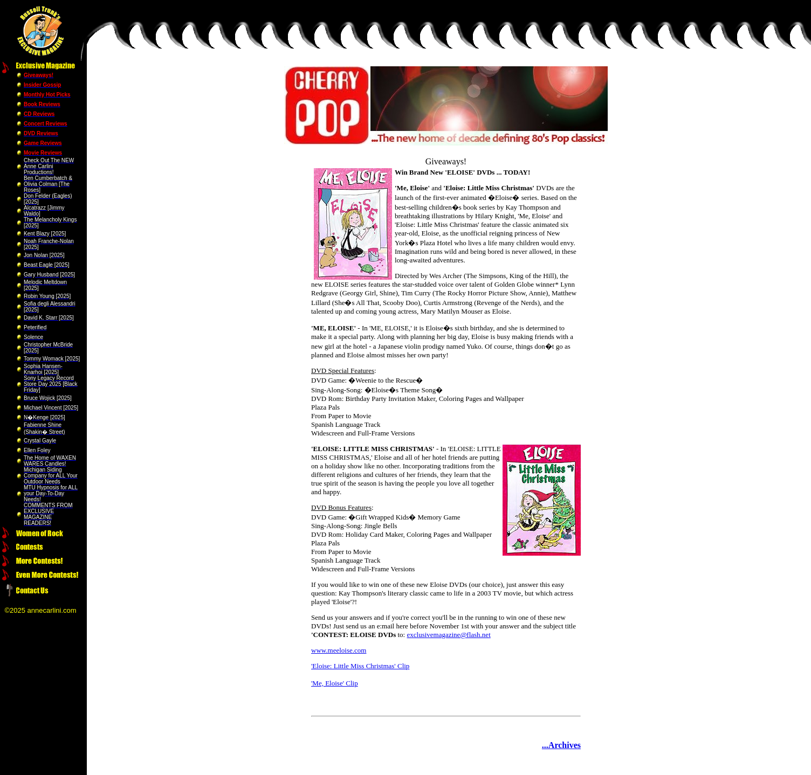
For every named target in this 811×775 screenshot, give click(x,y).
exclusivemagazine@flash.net (448, 635)
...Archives (561, 745)
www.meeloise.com (338, 650)
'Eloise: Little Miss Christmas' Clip (360, 666)
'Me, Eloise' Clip (334, 683)
